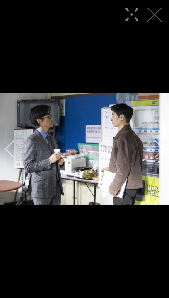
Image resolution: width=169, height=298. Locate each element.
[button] (9, 149)
